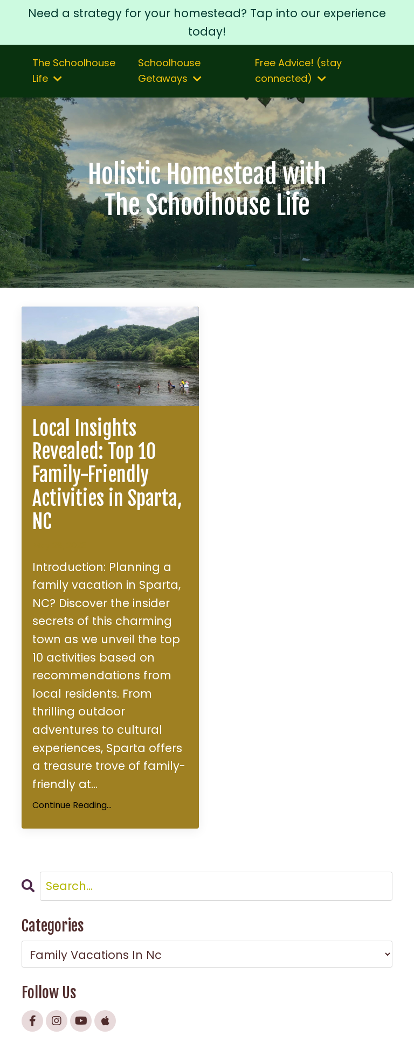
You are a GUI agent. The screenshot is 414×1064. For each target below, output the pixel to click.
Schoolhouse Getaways (170, 70)
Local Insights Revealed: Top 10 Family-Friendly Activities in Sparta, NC (107, 475)
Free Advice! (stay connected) (298, 70)
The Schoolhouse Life (73, 70)
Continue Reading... (72, 805)
